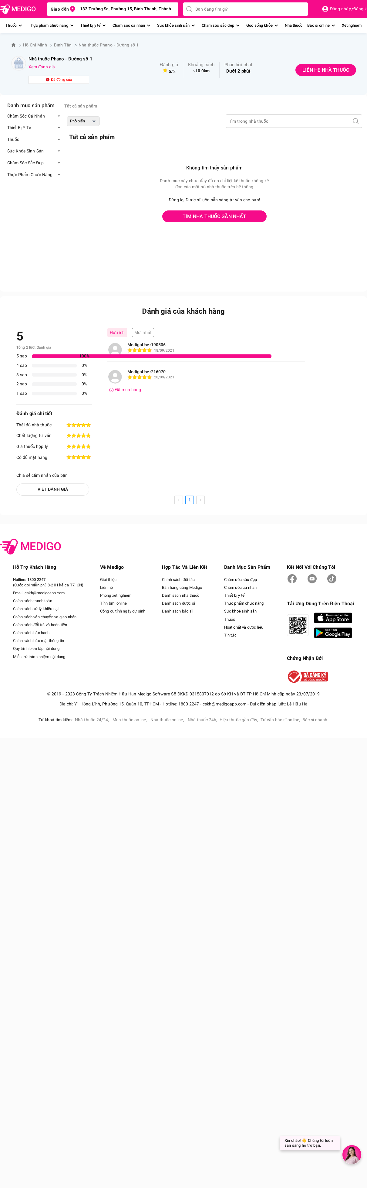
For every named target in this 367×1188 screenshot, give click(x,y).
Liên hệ (106, 587)
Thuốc (10, 25)
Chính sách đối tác (178, 579)
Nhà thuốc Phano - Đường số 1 (109, 45)
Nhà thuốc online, (167, 719)
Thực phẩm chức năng (48, 25)
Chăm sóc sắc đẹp (218, 25)
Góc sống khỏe (259, 25)
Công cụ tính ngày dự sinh (123, 611)
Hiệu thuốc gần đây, (239, 719)
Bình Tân (63, 45)
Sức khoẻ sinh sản (240, 611)
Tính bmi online (113, 603)
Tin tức (230, 635)
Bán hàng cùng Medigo (182, 587)
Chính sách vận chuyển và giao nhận (45, 617)
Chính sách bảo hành (31, 632)
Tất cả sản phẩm (80, 106)
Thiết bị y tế (90, 25)
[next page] (200, 500)
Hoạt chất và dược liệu (244, 627)
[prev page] (178, 500)
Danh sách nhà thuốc (180, 595)
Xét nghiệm (352, 25)
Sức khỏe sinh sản (173, 25)
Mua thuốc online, (130, 719)
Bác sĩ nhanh (315, 719)
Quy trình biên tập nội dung (36, 648)
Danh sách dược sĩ (178, 603)
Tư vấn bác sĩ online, (280, 719)
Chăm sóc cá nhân (129, 25)
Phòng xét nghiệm (115, 595)
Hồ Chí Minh (35, 45)
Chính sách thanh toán (32, 601)
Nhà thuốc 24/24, (92, 719)
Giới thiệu (108, 579)
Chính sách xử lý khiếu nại (36, 608)
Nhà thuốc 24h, (202, 719)
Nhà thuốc (294, 25)
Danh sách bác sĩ (177, 611)
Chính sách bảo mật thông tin (38, 640)
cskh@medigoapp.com (45, 593)
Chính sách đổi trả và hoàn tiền (40, 625)
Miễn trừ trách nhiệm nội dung (39, 656)
